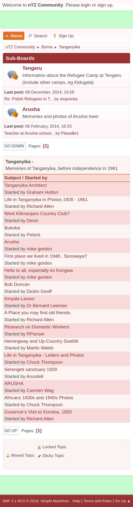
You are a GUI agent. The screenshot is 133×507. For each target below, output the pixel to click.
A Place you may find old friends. (37, 312)
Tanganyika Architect (25, 185)
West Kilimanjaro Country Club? (37, 213)
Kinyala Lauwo (19, 298)
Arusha (31, 109)
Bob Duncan (17, 284)
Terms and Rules (98, 501)
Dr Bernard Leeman (47, 305)
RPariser (36, 333)
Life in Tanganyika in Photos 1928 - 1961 (46, 199)
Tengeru (32, 68)
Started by (36, 177)
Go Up (10, 430)
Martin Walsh (40, 347)
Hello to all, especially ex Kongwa (38, 270)
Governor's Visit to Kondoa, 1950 (38, 411)
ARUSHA (14, 383)
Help (76, 501)
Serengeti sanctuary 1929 (30, 369)
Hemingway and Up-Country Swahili (41, 341)
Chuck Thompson (45, 362)
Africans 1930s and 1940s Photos (38, 397)
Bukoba (12, 227)
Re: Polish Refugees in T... (28, 98)
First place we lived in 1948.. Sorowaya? (45, 256)
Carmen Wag (40, 390)
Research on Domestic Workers (37, 326)
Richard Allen (40, 206)
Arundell (34, 376)
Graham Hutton (42, 192)
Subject (12, 177)
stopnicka (68, 98)
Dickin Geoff (39, 291)
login (86, 4)
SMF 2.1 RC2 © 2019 (20, 501)
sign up (104, 4)
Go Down (14, 146)
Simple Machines (54, 501)
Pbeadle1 (70, 133)
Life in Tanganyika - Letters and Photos (44, 355)
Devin (32, 220)
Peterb (33, 234)
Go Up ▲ (123, 501)
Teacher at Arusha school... (29, 133)
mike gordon (39, 248)
